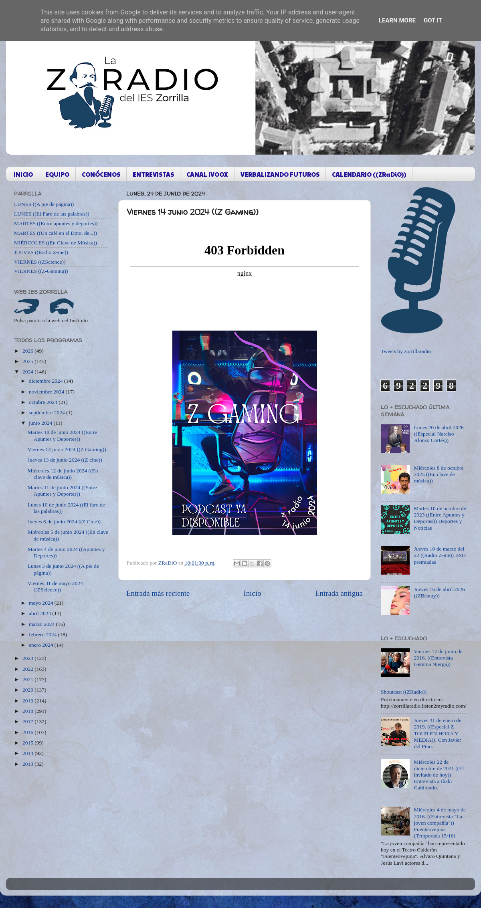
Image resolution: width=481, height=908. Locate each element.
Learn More (397, 20)
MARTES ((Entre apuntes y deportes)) (55, 223)
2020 (28, 690)
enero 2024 (42, 645)
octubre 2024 (44, 402)
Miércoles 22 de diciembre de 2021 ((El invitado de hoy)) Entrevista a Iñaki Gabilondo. (439, 775)
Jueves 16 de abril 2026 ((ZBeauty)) (439, 592)
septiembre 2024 (47, 413)
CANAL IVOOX (207, 174)
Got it (433, 20)
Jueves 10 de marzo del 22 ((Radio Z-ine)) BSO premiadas (439, 555)
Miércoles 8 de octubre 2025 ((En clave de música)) (438, 474)
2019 (28, 701)
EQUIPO (57, 174)
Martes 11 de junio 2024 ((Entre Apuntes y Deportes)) (62, 490)
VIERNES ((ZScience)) (40, 262)
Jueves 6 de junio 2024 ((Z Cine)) (64, 522)
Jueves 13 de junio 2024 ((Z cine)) (65, 460)
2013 (28, 764)
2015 (28, 743)
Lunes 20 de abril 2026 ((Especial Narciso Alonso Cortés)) (438, 433)
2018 (28, 711)
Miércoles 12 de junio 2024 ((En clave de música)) (63, 474)
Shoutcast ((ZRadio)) (403, 692)
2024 (28, 372)
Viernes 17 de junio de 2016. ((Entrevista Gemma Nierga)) (438, 657)
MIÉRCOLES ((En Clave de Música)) (55, 243)
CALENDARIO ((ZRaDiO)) (369, 174)
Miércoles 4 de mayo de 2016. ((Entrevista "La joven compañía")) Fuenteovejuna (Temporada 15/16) (440, 823)
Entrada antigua (339, 593)
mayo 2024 (42, 603)
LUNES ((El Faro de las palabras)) (51, 214)
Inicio (252, 593)
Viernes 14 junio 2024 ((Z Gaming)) (67, 449)
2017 (28, 721)
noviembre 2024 (47, 392)
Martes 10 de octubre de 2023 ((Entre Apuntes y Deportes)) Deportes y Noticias (440, 518)
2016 (28, 732)
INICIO (23, 174)
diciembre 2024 (46, 381)
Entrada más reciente (158, 593)
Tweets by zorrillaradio (406, 351)
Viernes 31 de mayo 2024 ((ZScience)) (55, 586)
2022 (28, 669)
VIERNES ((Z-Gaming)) (41, 271)
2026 (28, 351)
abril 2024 (41, 613)
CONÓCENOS (101, 174)
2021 (28, 679)
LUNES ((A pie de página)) (44, 204)
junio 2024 (41, 423)
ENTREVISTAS (153, 174)
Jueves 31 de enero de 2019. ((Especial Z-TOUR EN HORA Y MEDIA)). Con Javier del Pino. (437, 733)
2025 (28, 361)
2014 (28, 753)
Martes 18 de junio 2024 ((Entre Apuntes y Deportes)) (62, 435)
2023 (28, 658)
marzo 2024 (42, 624)
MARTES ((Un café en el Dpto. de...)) (55, 233)
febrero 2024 (43, 635)
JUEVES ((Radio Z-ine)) (41, 252)
